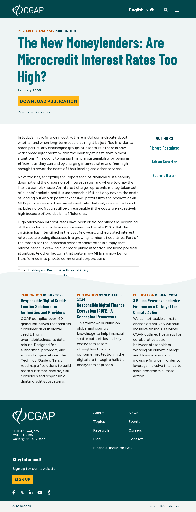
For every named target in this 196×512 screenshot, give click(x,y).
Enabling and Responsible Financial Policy (57, 270)
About (98, 413)
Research (101, 430)
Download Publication (48, 101)
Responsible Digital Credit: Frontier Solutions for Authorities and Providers (43, 306)
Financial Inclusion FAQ (112, 448)
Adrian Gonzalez (164, 161)
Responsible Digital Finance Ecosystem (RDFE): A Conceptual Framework (101, 310)
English (136, 10)
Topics (99, 421)
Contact (136, 439)
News (133, 413)
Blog (97, 439)
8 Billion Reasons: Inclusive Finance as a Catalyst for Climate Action (156, 306)
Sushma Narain (164, 175)
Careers (135, 430)
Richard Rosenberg (164, 147)
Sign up (22, 479)
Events (134, 421)
